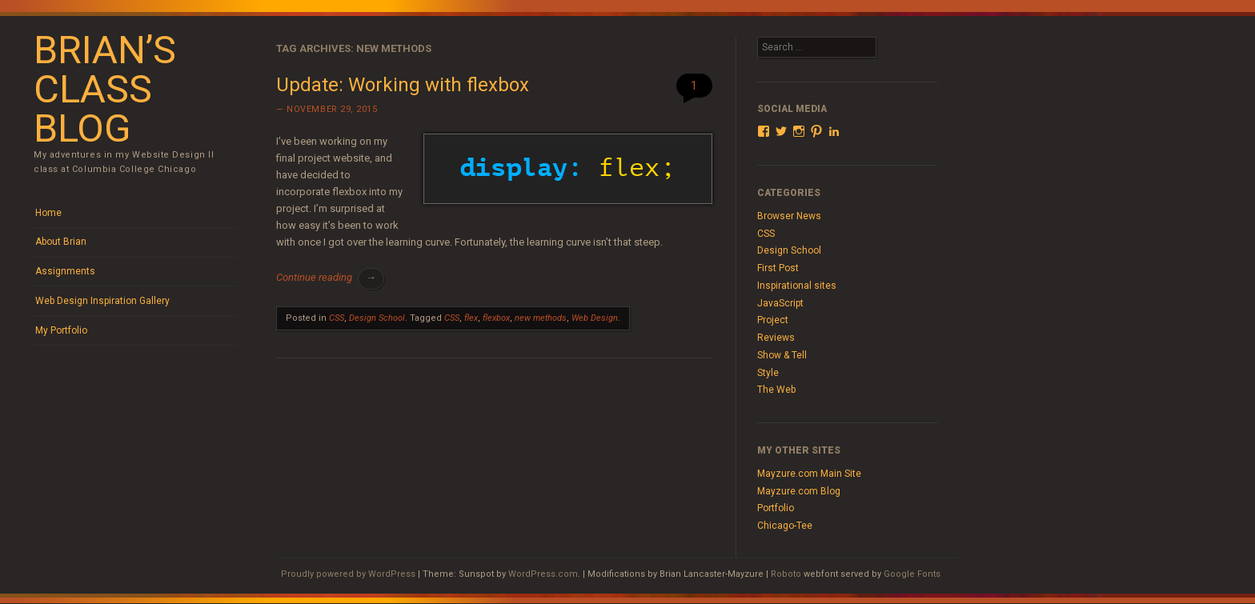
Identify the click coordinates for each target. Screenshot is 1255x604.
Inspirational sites (796, 285)
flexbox (496, 318)
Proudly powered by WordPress (348, 574)
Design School (377, 318)
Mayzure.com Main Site (809, 473)
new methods (541, 318)
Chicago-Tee (784, 525)
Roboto (786, 574)
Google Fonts (912, 574)
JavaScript (780, 303)
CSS (336, 318)
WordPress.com (543, 574)
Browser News (789, 216)
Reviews (776, 337)
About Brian (60, 241)
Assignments (65, 271)
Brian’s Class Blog (105, 89)
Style (768, 372)
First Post (778, 268)
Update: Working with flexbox (402, 85)
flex (471, 318)
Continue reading (330, 277)
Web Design (594, 318)
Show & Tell (782, 355)
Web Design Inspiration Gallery (102, 300)
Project (772, 320)
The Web (776, 389)
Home (48, 212)
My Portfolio (61, 330)
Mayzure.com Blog (798, 491)
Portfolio (775, 508)
